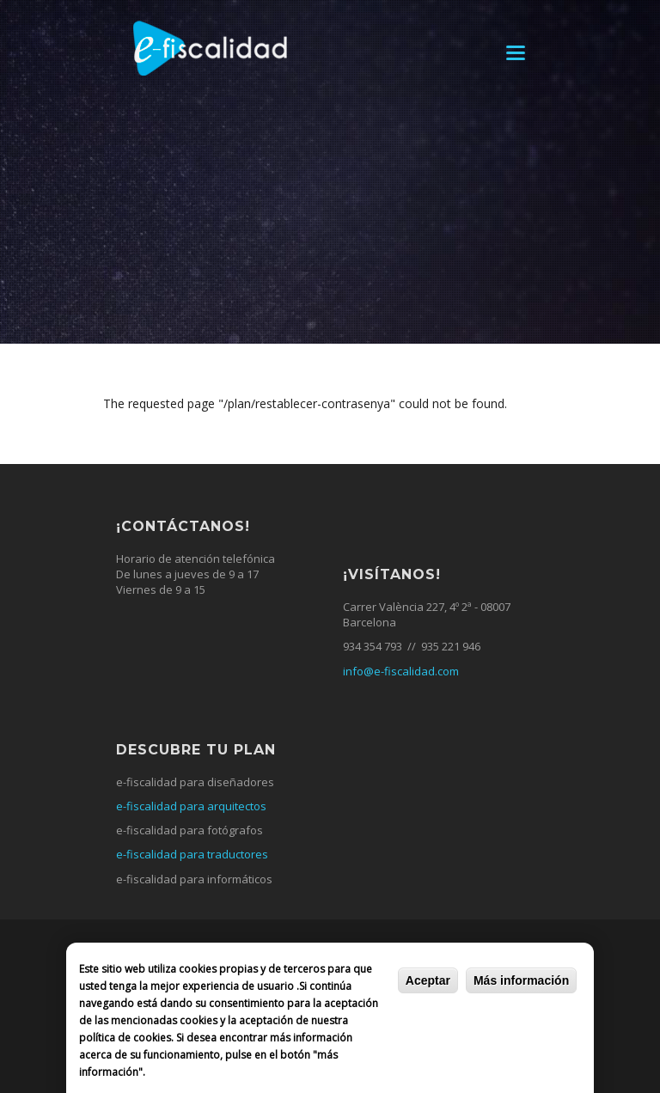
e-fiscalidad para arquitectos (191, 806)
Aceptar (428, 980)
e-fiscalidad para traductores (192, 854)
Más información (521, 980)
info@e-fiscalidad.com (401, 671)
